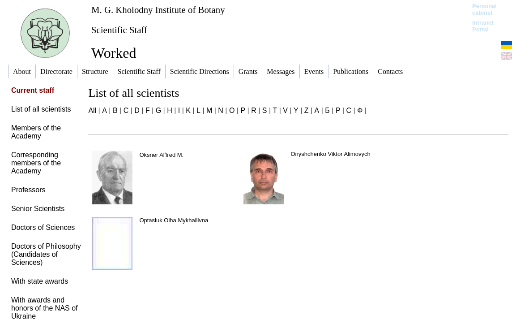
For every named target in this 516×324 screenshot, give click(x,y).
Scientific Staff (119, 30)
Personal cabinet (484, 9)
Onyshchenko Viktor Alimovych (330, 154)
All (92, 110)
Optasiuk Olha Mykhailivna (173, 220)
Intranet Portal (483, 26)
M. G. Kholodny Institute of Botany (158, 9)
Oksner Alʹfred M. (161, 154)
